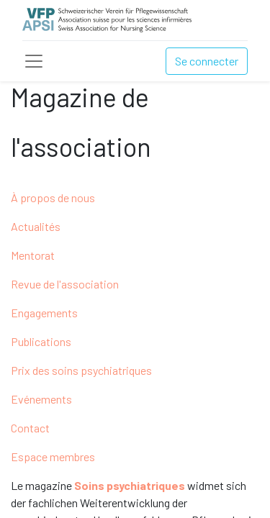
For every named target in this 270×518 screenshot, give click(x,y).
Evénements (41, 399)
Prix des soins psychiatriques (81, 370)
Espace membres (53, 456)
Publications (41, 341)
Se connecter (206, 61)
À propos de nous (53, 197)
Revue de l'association (65, 284)
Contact (30, 428)
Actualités (35, 226)
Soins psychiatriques (129, 485)
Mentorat (33, 255)
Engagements (44, 312)
